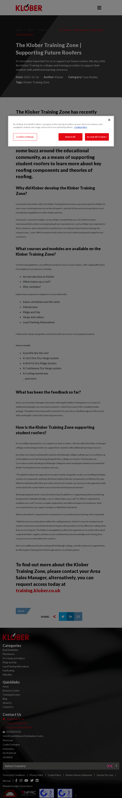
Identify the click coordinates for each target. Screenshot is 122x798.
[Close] (109, 120)
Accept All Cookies (97, 137)
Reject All (70, 137)
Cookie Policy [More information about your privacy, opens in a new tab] (80, 127)
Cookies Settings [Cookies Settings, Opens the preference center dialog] (25, 137)
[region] (61, 131)
